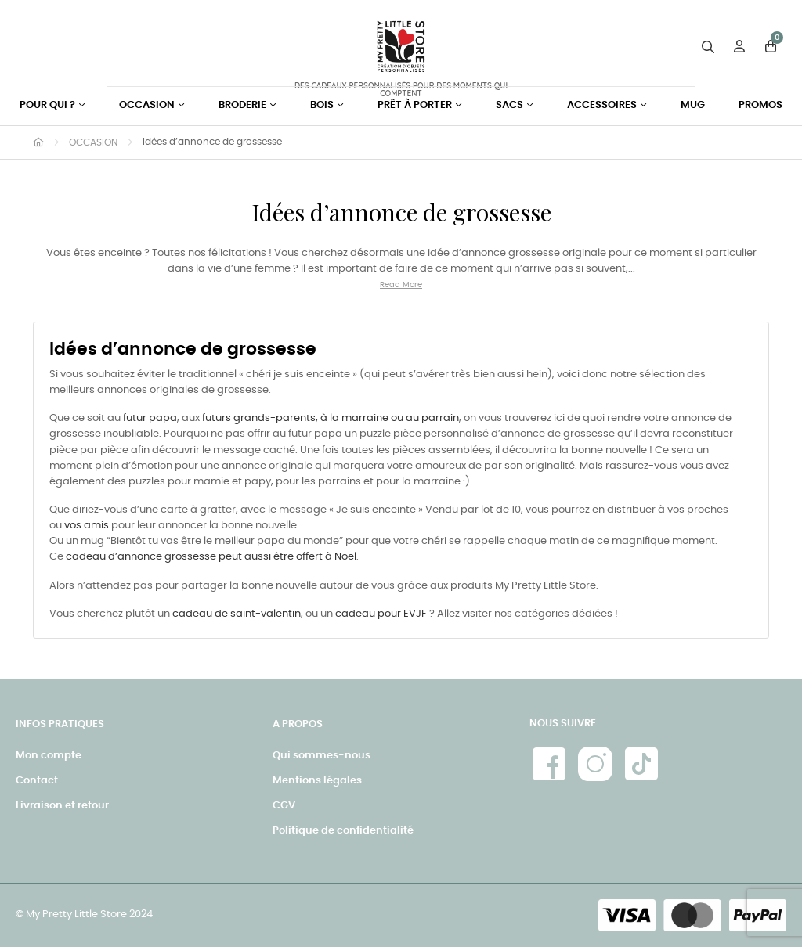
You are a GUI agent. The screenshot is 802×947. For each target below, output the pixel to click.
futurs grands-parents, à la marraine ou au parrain (330, 418)
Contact (37, 781)
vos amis (86, 525)
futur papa (150, 418)
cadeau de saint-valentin (236, 614)
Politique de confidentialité (343, 831)
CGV (284, 806)
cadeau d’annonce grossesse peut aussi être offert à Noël (211, 557)
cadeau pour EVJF (381, 614)
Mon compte (48, 756)
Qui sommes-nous (321, 756)
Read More (401, 285)
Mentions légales (317, 781)
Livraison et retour (62, 806)
